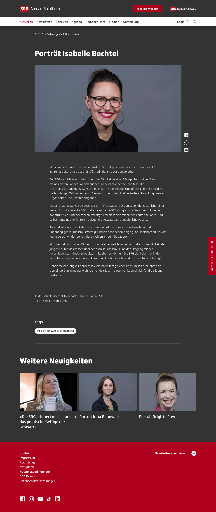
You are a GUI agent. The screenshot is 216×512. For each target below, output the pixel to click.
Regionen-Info (96, 21)
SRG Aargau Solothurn (59, 34)
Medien (114, 21)
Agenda (76, 21)
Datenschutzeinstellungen (38, 481)
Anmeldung (131, 21)
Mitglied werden (147, 8)
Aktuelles (26, 21)
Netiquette (27, 467)
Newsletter (44, 21)
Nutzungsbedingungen (35, 471)
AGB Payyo (27, 476)
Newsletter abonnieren (175, 453)
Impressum (27, 457)
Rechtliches (27, 462)
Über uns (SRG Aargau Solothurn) (55, 331)
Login (183, 22)
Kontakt (25, 453)
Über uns (62, 21)
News (77, 34)
